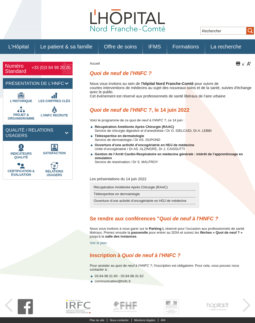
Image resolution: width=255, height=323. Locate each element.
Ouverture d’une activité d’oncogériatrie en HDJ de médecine (140, 201)
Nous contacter (119, 320)
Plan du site (97, 320)
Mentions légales (144, 320)
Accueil (95, 63)
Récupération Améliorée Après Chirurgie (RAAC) (131, 187)
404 (163, 320)
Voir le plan (98, 243)
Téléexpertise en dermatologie (117, 194)
